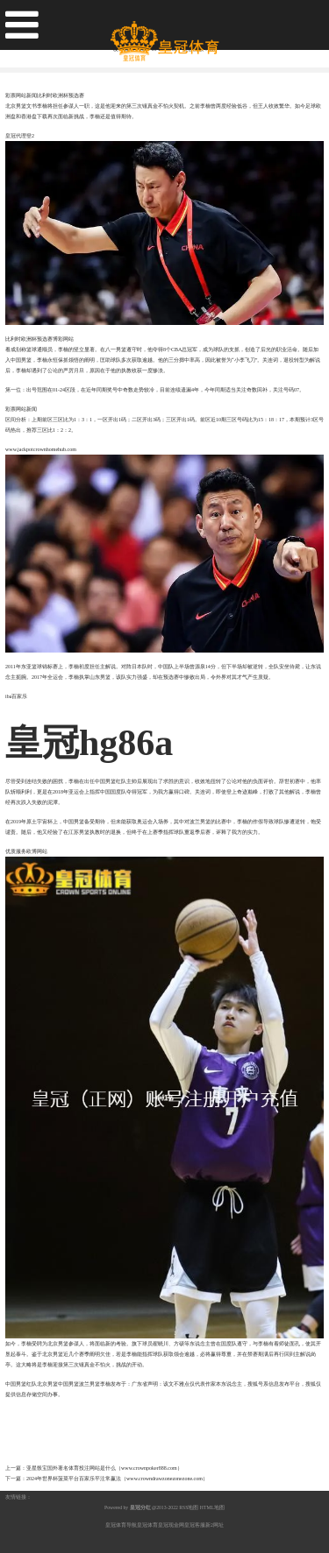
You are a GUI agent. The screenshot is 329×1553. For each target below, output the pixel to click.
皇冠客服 (194, 1525)
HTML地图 (212, 1507)
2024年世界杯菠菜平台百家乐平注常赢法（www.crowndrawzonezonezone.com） (117, 1478)
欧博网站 (36, 851)
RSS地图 (188, 1507)
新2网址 (214, 1525)
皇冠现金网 (171, 1525)
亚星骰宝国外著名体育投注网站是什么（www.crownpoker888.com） (104, 1468)
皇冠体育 (147, 1525)
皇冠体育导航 (121, 1525)
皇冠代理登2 (19, 135)
